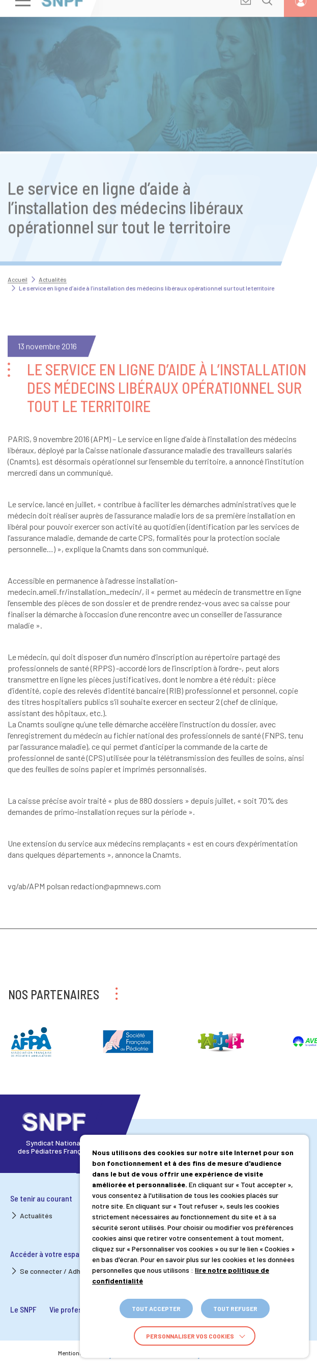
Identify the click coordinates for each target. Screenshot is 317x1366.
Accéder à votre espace (49, 1254)
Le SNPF (23, 1309)
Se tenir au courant (41, 1198)
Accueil (17, 265)
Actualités (53, 265)
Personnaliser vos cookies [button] (190, 1336)
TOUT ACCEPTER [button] (156, 1308)
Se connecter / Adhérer (57, 1271)
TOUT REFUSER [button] (235, 1308)
